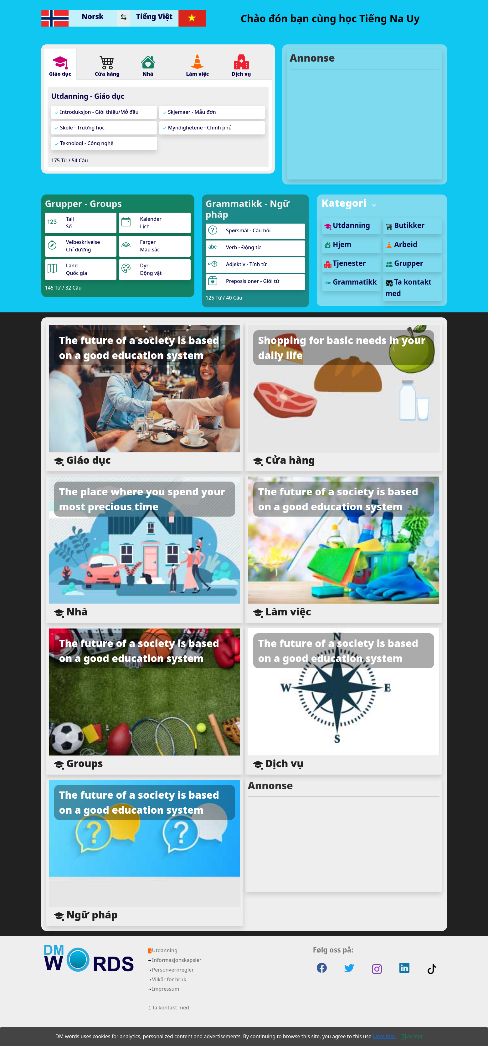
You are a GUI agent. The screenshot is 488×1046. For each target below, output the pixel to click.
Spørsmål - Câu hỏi (248, 230)
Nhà (71, 612)
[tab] (60, 64)
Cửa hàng (284, 460)
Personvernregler (170, 969)
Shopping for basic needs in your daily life (342, 347)
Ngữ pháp (86, 915)
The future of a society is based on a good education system (139, 347)
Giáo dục (82, 460)
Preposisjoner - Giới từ (252, 281)
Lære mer (385, 1036)
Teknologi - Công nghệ (84, 143)
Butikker (405, 225)
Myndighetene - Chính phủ (197, 128)
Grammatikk (350, 282)
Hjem (338, 244)
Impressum (163, 988)
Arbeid (402, 244)
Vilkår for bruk (167, 979)
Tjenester (345, 263)
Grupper (404, 263)
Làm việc (282, 612)
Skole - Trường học (79, 128)
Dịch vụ (278, 763)
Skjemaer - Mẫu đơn (189, 112)
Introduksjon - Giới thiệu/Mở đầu (96, 112)
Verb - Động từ (243, 247)
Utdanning (347, 225)
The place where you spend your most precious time (142, 499)
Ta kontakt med (168, 1007)
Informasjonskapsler (174, 960)
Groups (78, 763)
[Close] (412, 1036)
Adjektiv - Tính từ (246, 264)
